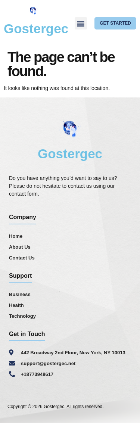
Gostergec (36, 28)
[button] (81, 23)
